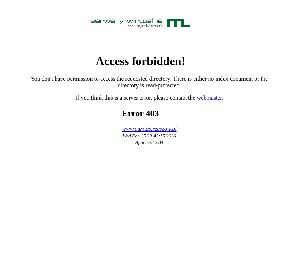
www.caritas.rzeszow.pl (149, 129)
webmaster (209, 98)
